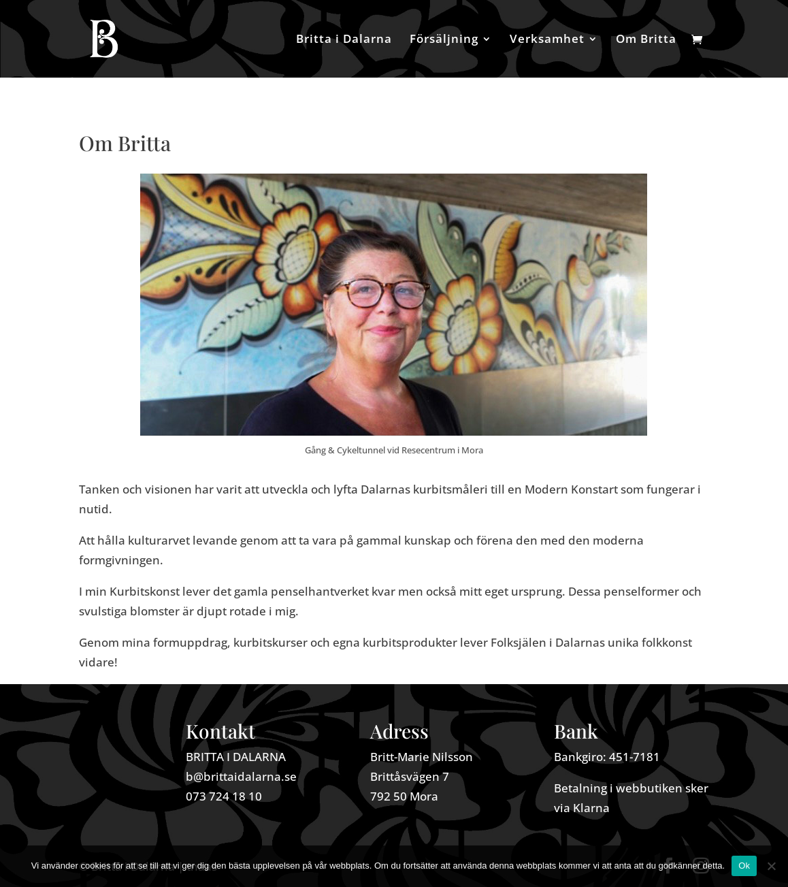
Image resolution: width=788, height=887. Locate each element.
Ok (744, 865)
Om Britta (646, 40)
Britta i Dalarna (344, 40)
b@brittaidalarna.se (241, 776)
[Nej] (771, 866)
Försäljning (444, 40)
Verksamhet (547, 40)
